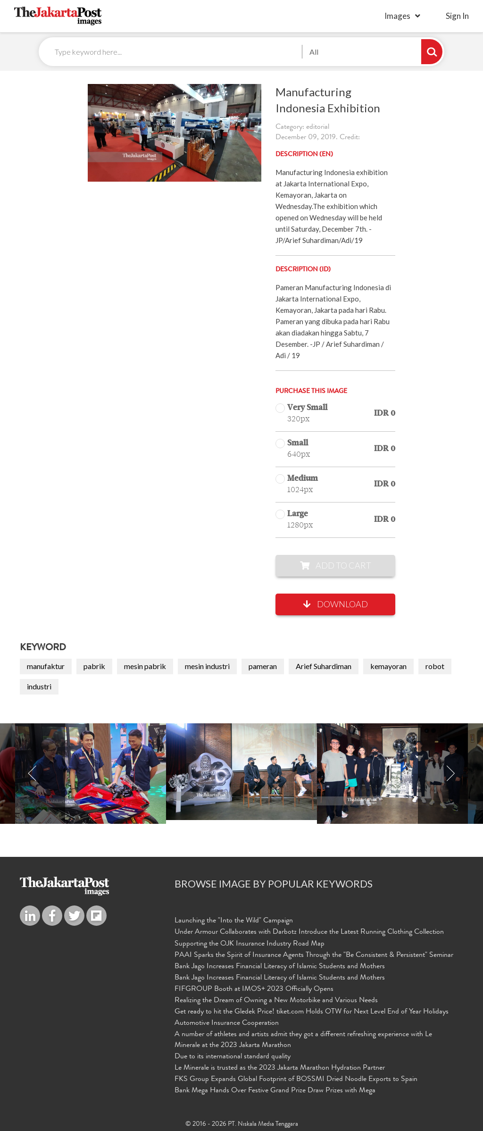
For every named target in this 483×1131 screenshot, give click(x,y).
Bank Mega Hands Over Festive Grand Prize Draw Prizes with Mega (275, 1089)
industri (39, 686)
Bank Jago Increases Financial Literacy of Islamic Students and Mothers (280, 967)
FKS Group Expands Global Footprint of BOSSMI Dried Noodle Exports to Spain (296, 1078)
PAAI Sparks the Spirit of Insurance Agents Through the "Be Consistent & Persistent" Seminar (314, 955)
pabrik (94, 666)
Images (397, 16)
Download (335, 604)
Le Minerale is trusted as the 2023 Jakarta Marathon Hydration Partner (280, 1067)
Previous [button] (32, 774)
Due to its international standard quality (233, 1055)
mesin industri (207, 666)
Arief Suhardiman (323, 666)
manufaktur (46, 666)
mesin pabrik (145, 666)
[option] (241, 772)
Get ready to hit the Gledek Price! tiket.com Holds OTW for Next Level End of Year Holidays (312, 1011)
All (313, 51)
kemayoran (388, 666)
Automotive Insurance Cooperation (227, 1023)
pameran (263, 666)
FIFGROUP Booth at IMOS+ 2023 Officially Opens (254, 989)
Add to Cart (335, 566)
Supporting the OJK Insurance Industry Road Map (250, 944)
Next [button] (450, 774)
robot (434, 666)
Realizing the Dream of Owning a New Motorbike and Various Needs (276, 1000)
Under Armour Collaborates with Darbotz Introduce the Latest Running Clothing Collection (309, 933)
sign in (457, 16)
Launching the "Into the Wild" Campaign (234, 921)
